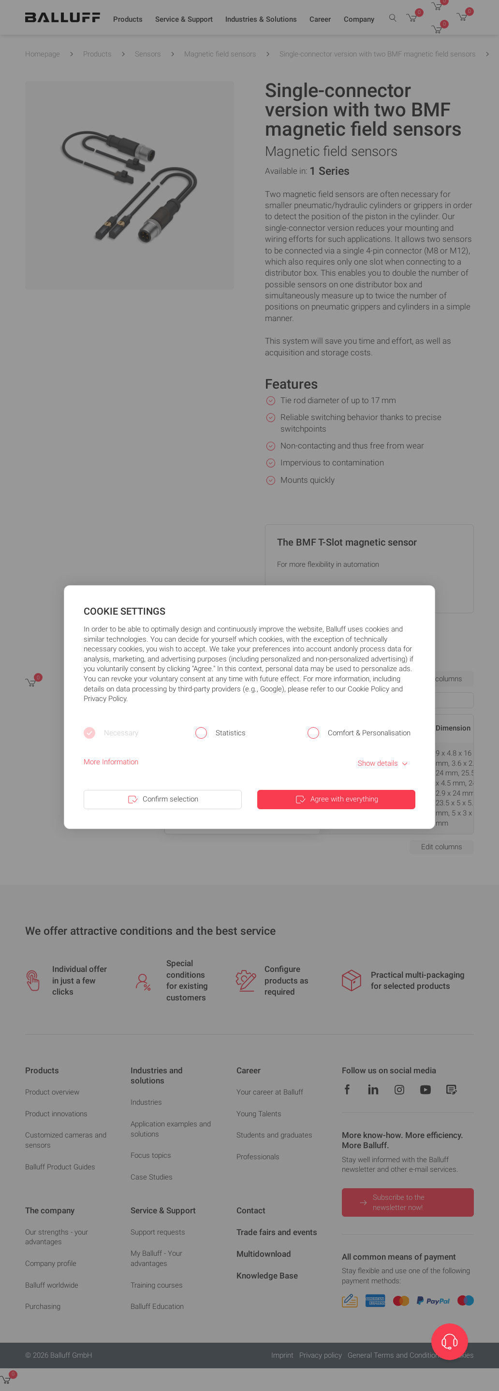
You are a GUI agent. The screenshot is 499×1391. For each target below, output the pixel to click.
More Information (111, 762)
